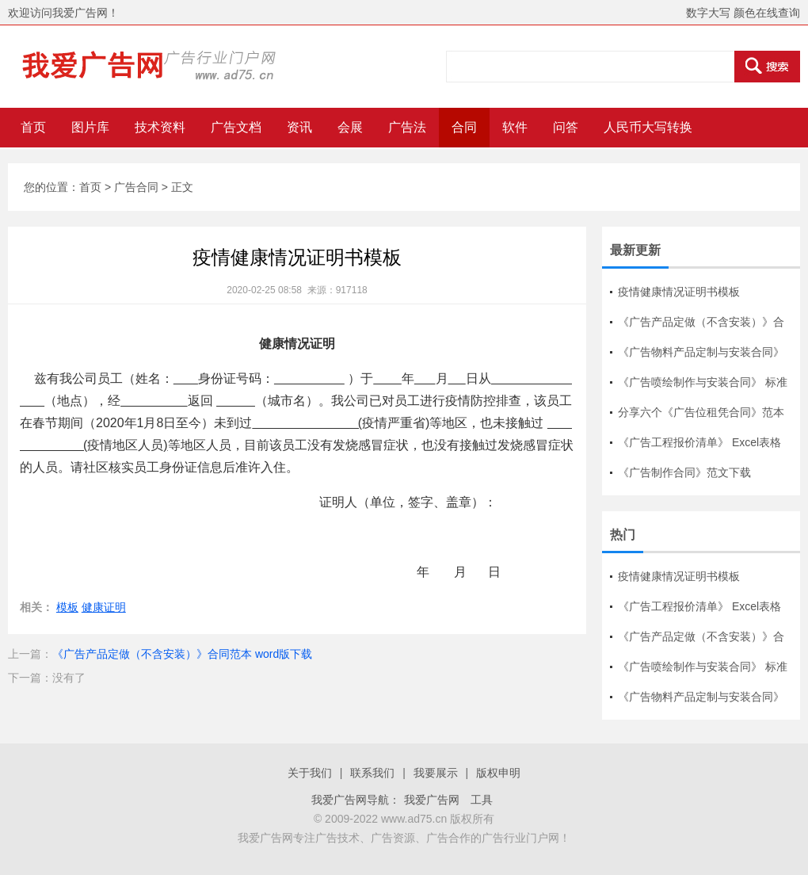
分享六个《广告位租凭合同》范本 (701, 412)
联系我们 (372, 772)
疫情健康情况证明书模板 (679, 291)
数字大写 (708, 12)
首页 (33, 127)
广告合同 (136, 187)
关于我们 (310, 772)
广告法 (407, 127)
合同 (464, 127)
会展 (350, 127)
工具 (482, 799)
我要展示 (436, 772)
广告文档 (236, 127)
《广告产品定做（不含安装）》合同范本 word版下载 (182, 654)
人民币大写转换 (648, 127)
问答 (565, 127)
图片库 (90, 127)
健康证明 (104, 607)
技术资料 (160, 127)
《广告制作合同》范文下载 (684, 472)
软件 (515, 127)
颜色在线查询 (767, 12)
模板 (67, 607)
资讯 (299, 127)
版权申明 (498, 772)
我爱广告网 (431, 799)
